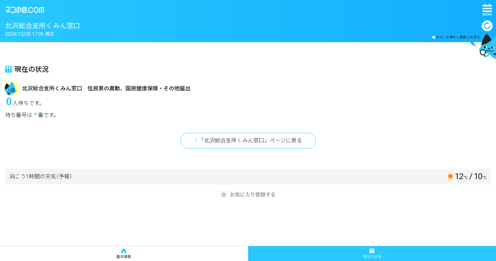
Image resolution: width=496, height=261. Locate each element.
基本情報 (123, 253)
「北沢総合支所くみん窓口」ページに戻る (250, 140)
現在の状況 (372, 253)
